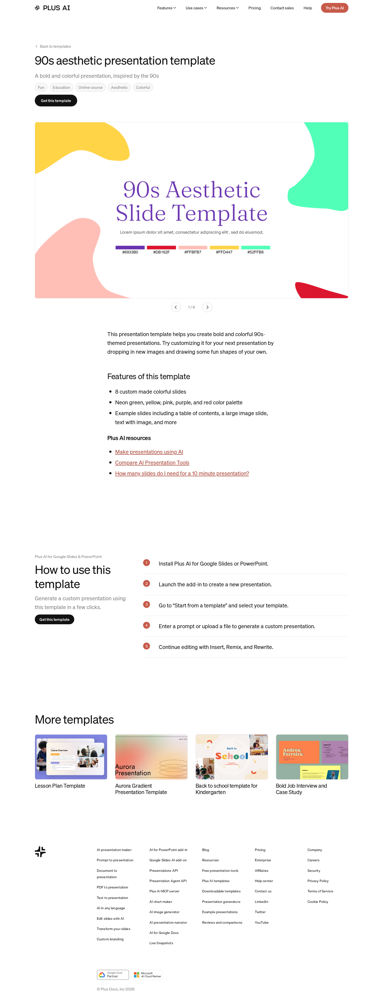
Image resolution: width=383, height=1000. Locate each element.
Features (166, 8)
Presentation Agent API (168, 881)
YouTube (262, 922)
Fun (41, 87)
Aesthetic (119, 87)
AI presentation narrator (168, 922)
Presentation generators (221, 901)
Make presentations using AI (149, 451)
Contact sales (282, 8)
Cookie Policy (318, 901)
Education (61, 87)
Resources (228, 8)
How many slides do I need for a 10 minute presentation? (182, 473)
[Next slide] (207, 307)
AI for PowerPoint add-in (168, 849)
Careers (314, 860)
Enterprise (263, 860)
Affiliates (261, 870)
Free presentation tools (220, 870)
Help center (264, 881)
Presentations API (163, 870)
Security (314, 870)
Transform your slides (113, 929)
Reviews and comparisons (222, 922)
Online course (90, 87)
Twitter (260, 912)
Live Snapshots (161, 943)
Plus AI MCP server (164, 891)
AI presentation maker (114, 849)
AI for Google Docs (164, 932)
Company (315, 849)
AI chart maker (160, 901)
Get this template (56, 100)
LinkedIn (261, 901)
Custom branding (110, 939)
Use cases (196, 8)
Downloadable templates (221, 891)
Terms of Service (320, 891)
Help (308, 8)
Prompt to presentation (115, 860)
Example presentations (220, 912)
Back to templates (53, 46)
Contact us (263, 891)
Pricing (254, 8)
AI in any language (111, 908)
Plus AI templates (216, 881)
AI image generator (164, 912)
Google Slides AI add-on (168, 860)
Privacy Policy (318, 881)
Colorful (143, 87)
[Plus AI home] (52, 7)
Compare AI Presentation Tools (152, 462)
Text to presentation (112, 897)
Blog (205, 849)
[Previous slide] (176, 307)
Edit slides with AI (110, 918)
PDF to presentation (112, 887)
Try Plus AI (335, 8)
